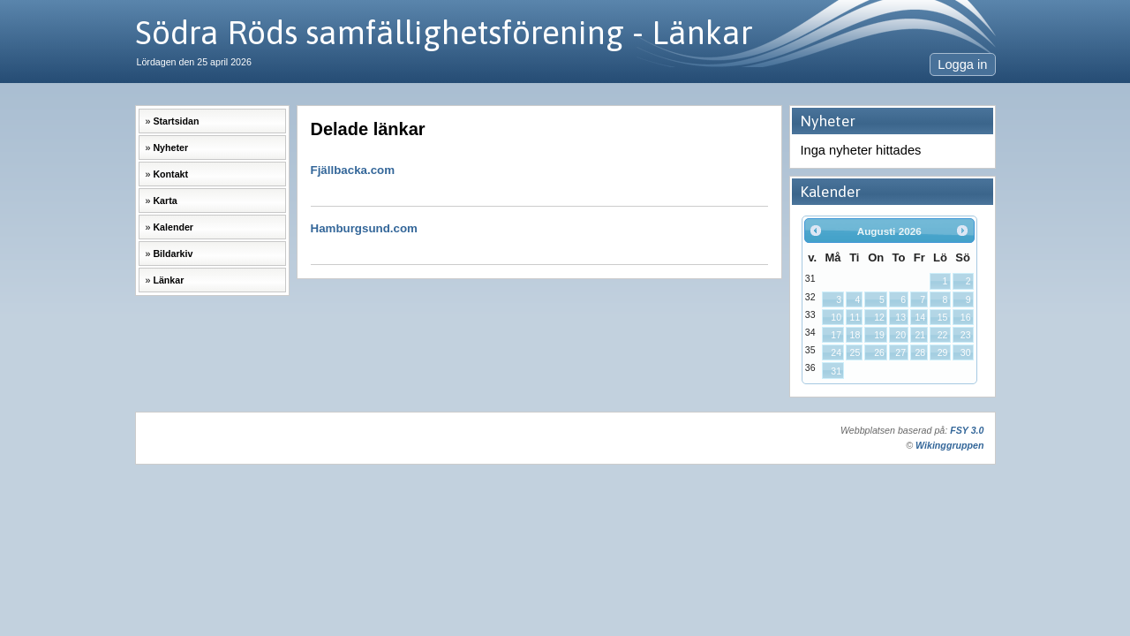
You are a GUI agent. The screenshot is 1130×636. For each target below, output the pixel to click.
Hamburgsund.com (539, 236)
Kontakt (170, 174)
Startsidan (176, 121)
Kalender (173, 227)
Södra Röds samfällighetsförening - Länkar (444, 32)
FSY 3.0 (966, 430)
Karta (165, 200)
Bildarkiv (172, 253)
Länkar (168, 280)
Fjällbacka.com (539, 178)
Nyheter (170, 147)
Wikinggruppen (949, 445)
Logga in (962, 64)
